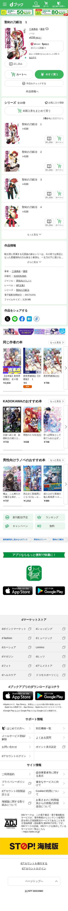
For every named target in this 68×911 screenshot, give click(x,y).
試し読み (18, 64)
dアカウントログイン (14, 756)
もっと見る (55, 342)
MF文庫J (20, 285)
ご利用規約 (8, 774)
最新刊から (58, 118)
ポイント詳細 (37, 48)
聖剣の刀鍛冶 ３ (32, 179)
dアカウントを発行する (34, 863)
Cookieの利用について (47, 793)
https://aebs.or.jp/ (31, 831)
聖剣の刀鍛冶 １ (32, 124)
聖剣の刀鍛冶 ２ (32, 151)
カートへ (21, 74)
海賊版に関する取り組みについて (13, 803)
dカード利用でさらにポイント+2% (43, 54)
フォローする (47, 29)
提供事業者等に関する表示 (47, 774)
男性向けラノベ (23, 280)
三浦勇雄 (33, 29)
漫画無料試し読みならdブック (15, 539)
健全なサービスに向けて (47, 783)
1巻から (47, 118)
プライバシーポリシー (13, 783)
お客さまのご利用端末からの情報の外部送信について (47, 803)
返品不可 (32, 58)
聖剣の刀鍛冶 (22, 290)
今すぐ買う (52, 74)
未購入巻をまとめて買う (37, 110)
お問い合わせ (9, 746)
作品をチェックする (36, 83)
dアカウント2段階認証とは (13, 793)
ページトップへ (34, 881)
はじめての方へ (13, 728)
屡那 (42, 29)
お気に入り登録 (56, 102)
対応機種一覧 (43, 728)
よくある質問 (43, 737)
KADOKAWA (20, 276)
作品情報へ (32, 91)
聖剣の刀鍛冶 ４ (32, 207)
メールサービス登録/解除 (13, 738)
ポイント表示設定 (46, 746)
